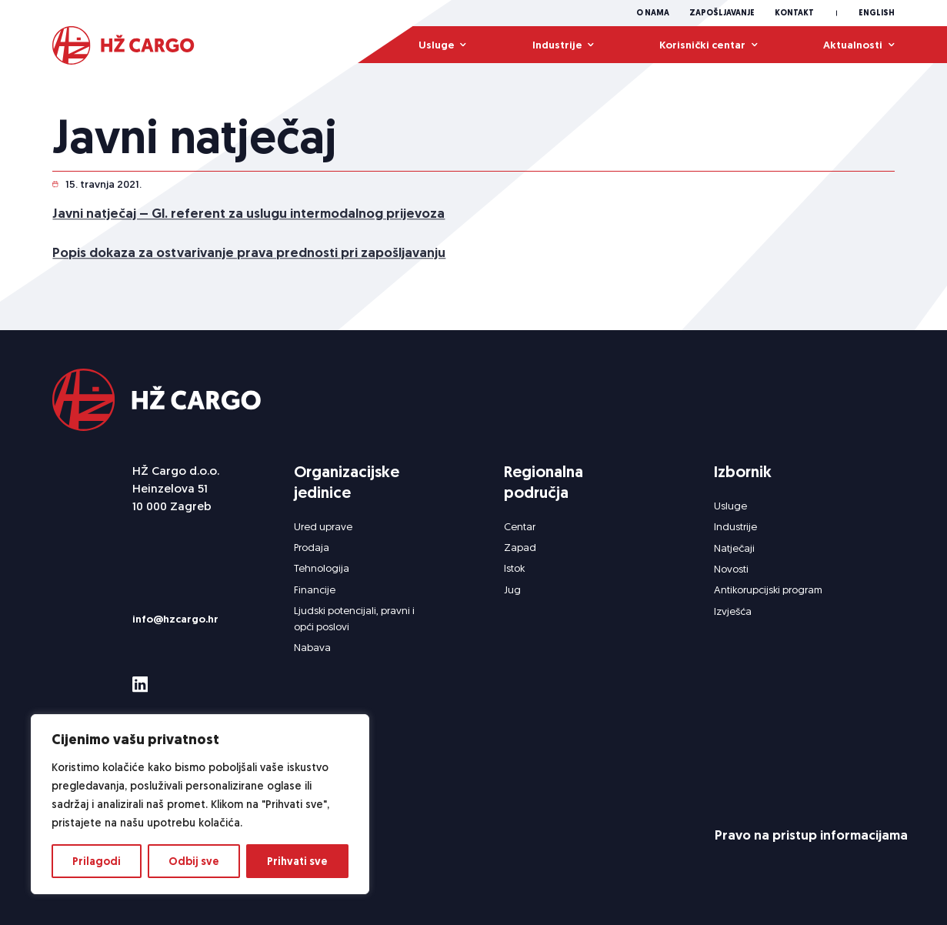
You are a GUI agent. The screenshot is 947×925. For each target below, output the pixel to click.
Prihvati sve (297, 861)
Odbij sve (193, 861)
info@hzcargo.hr (175, 619)
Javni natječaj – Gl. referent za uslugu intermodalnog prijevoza (248, 215)
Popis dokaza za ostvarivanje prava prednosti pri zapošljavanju (248, 255)
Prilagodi (96, 861)
